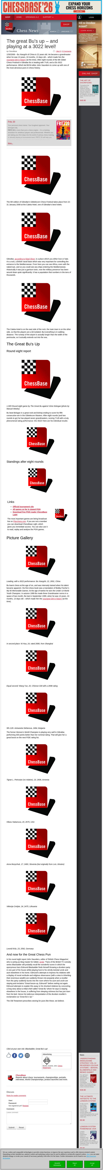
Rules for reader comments (16, 1096)
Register (26, 1106)
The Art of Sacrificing (86, 81)
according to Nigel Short (25, 259)
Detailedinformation (57, 1164)
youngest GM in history (16, 60)
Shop (7, 17)
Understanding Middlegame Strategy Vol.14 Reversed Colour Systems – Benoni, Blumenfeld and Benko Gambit (89, 1065)
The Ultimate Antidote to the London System (88, 1098)
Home (19, 17)
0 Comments (66, 51)
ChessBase (21, 1075)
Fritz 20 (11, 122)
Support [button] (48, 17)
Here (88, 1154)
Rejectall (75, 1164)
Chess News (27, 30)
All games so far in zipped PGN (27, 509)
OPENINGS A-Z (32, 17)
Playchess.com (19, 521)
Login (91, 17)
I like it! (58, 51)
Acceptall (92, 1164)
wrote (41, 962)
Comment (10, 1109)
